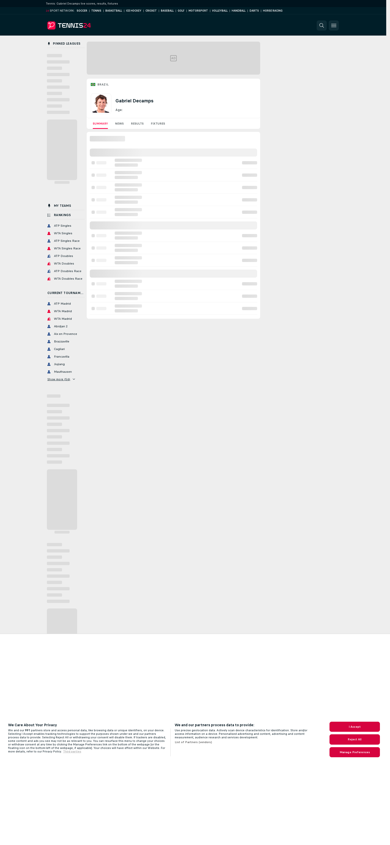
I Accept (355, 727)
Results (137, 123)
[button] (322, 25)
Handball (239, 10)
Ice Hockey (133, 10)
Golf (181, 10)
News (119, 123)
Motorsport (198, 10)
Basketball (113, 10)
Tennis (96, 10)
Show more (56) (61, 379)
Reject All (355, 739)
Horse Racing (273, 10)
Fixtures (158, 123)
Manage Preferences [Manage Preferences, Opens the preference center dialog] (355, 752)
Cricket (151, 10)
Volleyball (220, 10)
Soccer (82, 10)
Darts (254, 10)
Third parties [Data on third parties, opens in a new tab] (72, 751)
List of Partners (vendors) (193, 742)
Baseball (167, 10)
